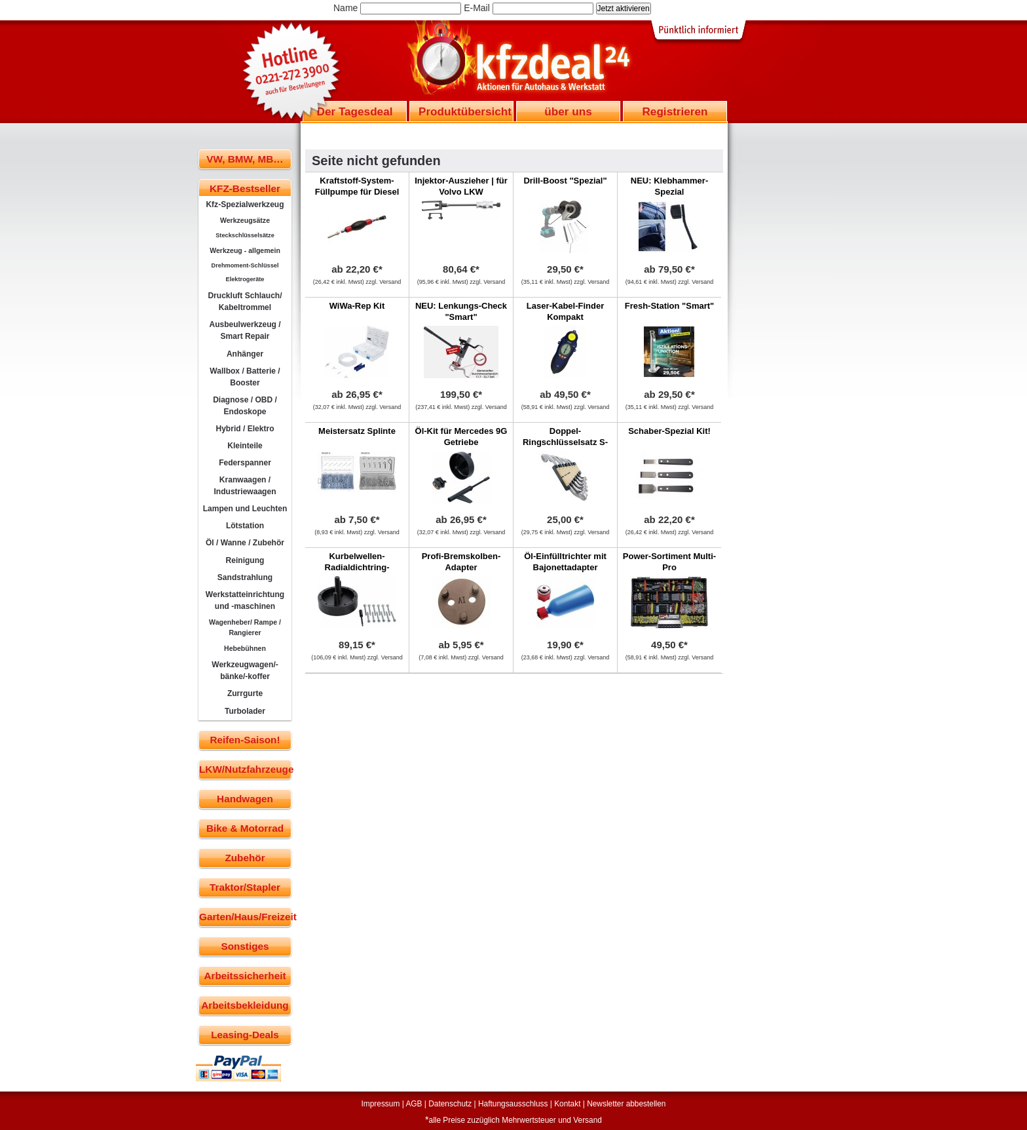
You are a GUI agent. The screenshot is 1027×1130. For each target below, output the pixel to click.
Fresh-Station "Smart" (670, 306)
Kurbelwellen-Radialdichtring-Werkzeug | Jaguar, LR (357, 567)
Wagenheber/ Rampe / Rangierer (245, 627)
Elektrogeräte (245, 279)
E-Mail (477, 8)
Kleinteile (245, 445)
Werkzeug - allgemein (245, 250)
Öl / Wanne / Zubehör (245, 542)
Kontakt (567, 1103)
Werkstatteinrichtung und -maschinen (245, 600)
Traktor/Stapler (245, 887)
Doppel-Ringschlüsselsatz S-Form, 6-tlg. (565, 442)
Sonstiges (245, 946)
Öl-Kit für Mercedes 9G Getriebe (461, 436)
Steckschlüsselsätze (244, 235)
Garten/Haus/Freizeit (245, 916)
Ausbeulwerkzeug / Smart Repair (244, 330)
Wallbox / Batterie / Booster (245, 376)
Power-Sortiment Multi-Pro (669, 561)
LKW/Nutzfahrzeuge (245, 769)
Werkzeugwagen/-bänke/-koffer (245, 670)
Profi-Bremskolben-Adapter (461, 561)
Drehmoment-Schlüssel (245, 265)
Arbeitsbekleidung (244, 1005)
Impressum (381, 1103)
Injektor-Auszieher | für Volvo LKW (461, 186)
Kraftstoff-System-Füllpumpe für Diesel (357, 186)
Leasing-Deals (245, 1034)
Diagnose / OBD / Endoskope (245, 405)
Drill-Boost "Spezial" (565, 180)
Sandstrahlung (244, 577)
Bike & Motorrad (245, 828)
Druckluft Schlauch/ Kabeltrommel (245, 301)
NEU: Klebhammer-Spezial (669, 186)
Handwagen (245, 798)
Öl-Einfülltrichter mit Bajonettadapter (565, 561)
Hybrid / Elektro (244, 428)
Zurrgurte (245, 693)
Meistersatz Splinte (357, 431)
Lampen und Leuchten (245, 508)
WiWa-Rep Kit (357, 306)
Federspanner (245, 462)
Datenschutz (450, 1103)
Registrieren (674, 111)
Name (345, 8)
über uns (567, 111)
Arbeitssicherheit (245, 975)
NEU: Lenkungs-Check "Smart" (461, 311)
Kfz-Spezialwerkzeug (245, 204)
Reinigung (245, 560)
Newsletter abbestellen (626, 1103)
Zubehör (245, 857)
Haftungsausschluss (513, 1103)
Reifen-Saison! (245, 739)
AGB (413, 1103)
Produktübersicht (465, 111)
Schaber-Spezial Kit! (669, 431)
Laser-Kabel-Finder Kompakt (565, 311)
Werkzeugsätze (245, 220)
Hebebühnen (245, 648)
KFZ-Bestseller (245, 188)
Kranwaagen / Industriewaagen (245, 485)
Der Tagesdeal (355, 111)
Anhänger (245, 354)
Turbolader (245, 711)
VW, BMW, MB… (244, 159)
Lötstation (245, 525)
